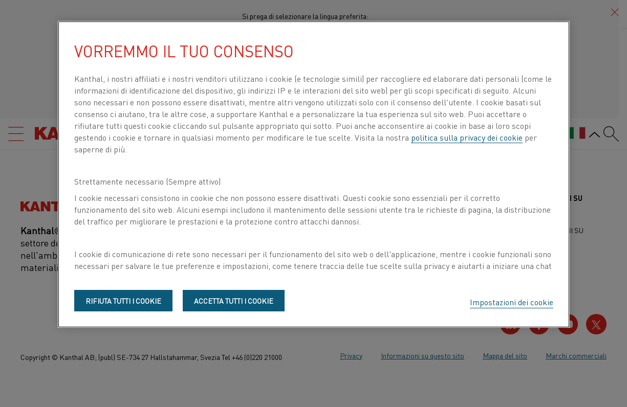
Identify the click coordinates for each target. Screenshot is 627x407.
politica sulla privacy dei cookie (467, 137)
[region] (314, 174)
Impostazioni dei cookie (511, 301)
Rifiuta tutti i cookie (123, 301)
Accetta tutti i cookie (233, 301)
